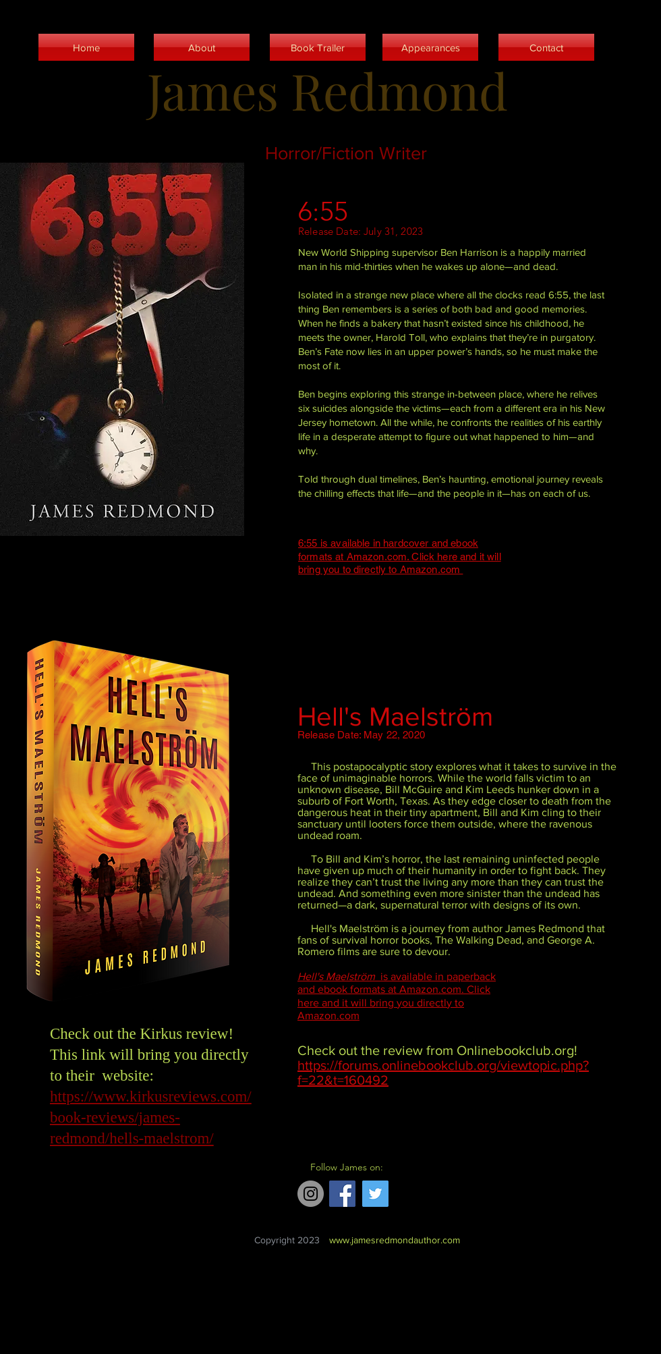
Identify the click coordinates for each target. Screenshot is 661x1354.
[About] (202, 47)
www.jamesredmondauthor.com (394, 1240)
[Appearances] (430, 47)
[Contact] (546, 47)
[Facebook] (342, 1194)
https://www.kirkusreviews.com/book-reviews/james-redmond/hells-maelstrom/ (151, 1117)
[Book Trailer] (318, 47)
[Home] (86, 47)
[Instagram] (310, 1194)
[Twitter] (375, 1194)
